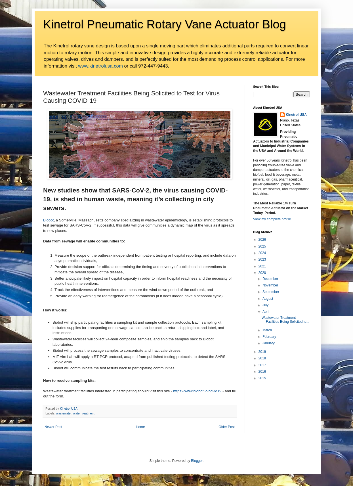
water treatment (83, 413)
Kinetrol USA (296, 115)
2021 (262, 266)
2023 (262, 259)
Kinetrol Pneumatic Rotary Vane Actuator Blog (164, 24)
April (265, 312)
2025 (262, 246)
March (267, 330)
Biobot (48, 220)
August (267, 299)
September (270, 292)
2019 (262, 352)
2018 (262, 358)
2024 (262, 253)
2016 (262, 372)
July (265, 305)
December (270, 279)
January (268, 343)
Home (140, 427)
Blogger (197, 461)
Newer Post (53, 427)
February (269, 337)
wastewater (64, 413)
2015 (262, 378)
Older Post (226, 427)
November (270, 285)
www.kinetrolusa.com (100, 66)
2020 (262, 273)
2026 (262, 240)
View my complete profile (272, 219)
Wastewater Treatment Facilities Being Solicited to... (285, 320)
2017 (262, 365)
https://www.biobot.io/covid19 (197, 391)
